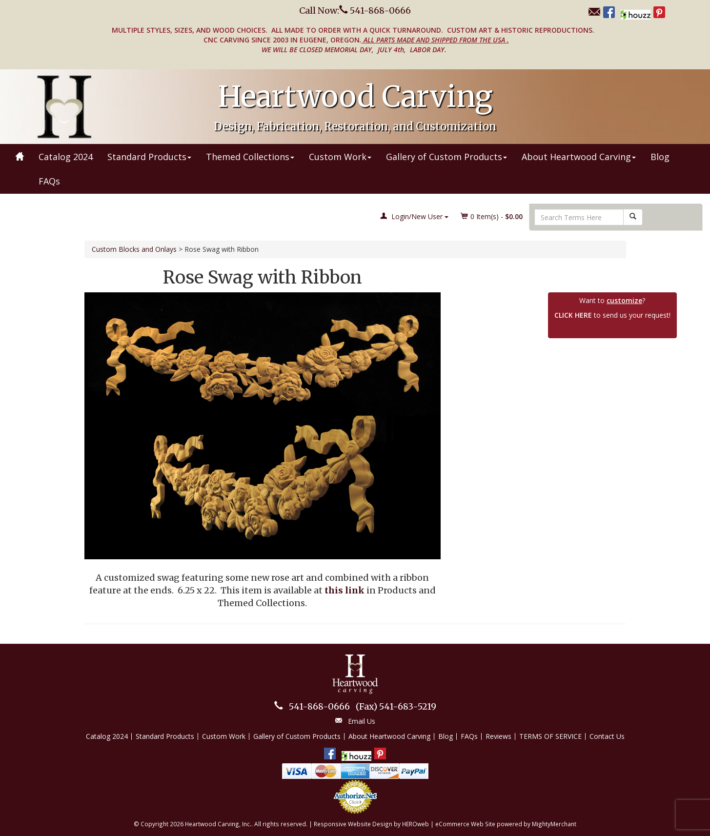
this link (345, 590)
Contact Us (607, 736)
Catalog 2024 (66, 157)
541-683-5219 (396, 706)
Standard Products (149, 157)
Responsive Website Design (353, 824)
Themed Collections (250, 157)
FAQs (49, 181)
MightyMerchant (554, 824)
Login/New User (414, 216)
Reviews (498, 736)
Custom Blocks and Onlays (134, 249)
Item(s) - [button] (492, 216)
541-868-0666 (319, 706)
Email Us (361, 721)
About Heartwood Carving (579, 157)
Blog (659, 157)
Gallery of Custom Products (446, 157)
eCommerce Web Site (465, 824)
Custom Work (340, 157)
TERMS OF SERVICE (550, 736)
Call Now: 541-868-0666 (355, 10)
